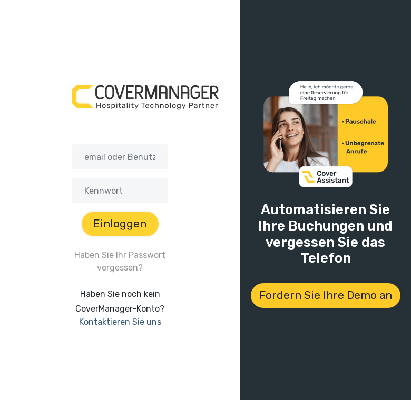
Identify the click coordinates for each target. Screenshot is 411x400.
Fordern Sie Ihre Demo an (325, 295)
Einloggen (119, 223)
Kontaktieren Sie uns (120, 322)
